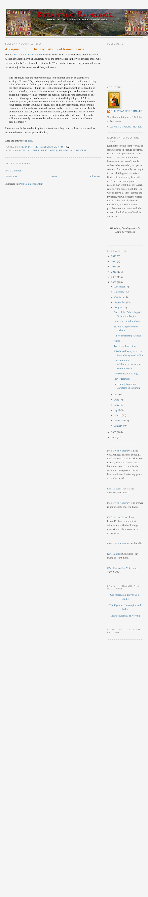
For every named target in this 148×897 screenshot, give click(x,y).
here (30, 140)
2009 (114, 276)
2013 (114, 256)
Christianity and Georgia (126, 373)
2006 (114, 437)
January (118, 425)
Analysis (21, 150)
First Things (19, 54)
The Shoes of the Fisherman (122, 568)
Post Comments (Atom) (31, 183)
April (117, 410)
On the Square (34, 54)
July (116, 394)
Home (53, 176)
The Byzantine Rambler (127, 111)
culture (33, 150)
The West (80, 150)
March (118, 415)
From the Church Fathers (127, 321)
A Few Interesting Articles (127, 335)
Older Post (95, 176)
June (117, 399)
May (117, 404)
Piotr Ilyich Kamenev (118, 450)
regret (117, 340)
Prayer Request (122, 378)
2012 (114, 261)
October (118, 297)
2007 (114, 432)
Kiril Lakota (113, 488)
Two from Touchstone (125, 346)
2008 (114, 282)
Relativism (66, 150)
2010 (114, 271)
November (120, 291)
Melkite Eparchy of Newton (125, 615)
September (120, 302)
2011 (114, 266)
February (119, 420)
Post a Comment (13, 170)
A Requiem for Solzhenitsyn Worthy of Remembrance (127, 364)
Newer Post (11, 176)
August (118, 307)
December (120, 286)
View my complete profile (124, 127)
